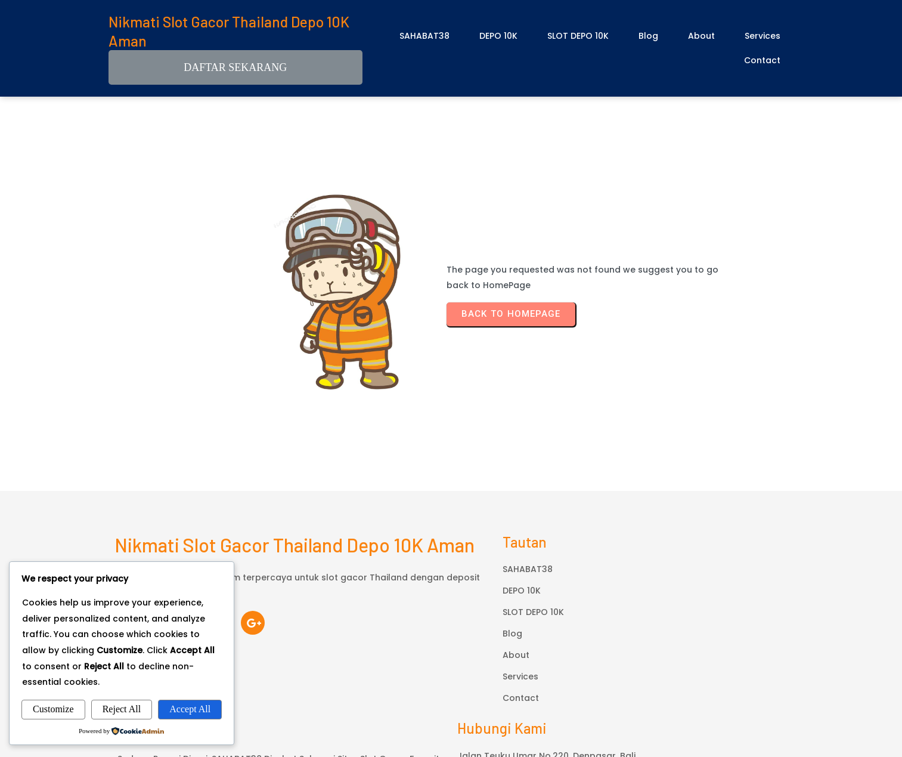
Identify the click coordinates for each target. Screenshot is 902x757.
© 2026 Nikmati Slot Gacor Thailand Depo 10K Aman (451, 696)
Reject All (122, 709)
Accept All (189, 709)
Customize (53, 709)
